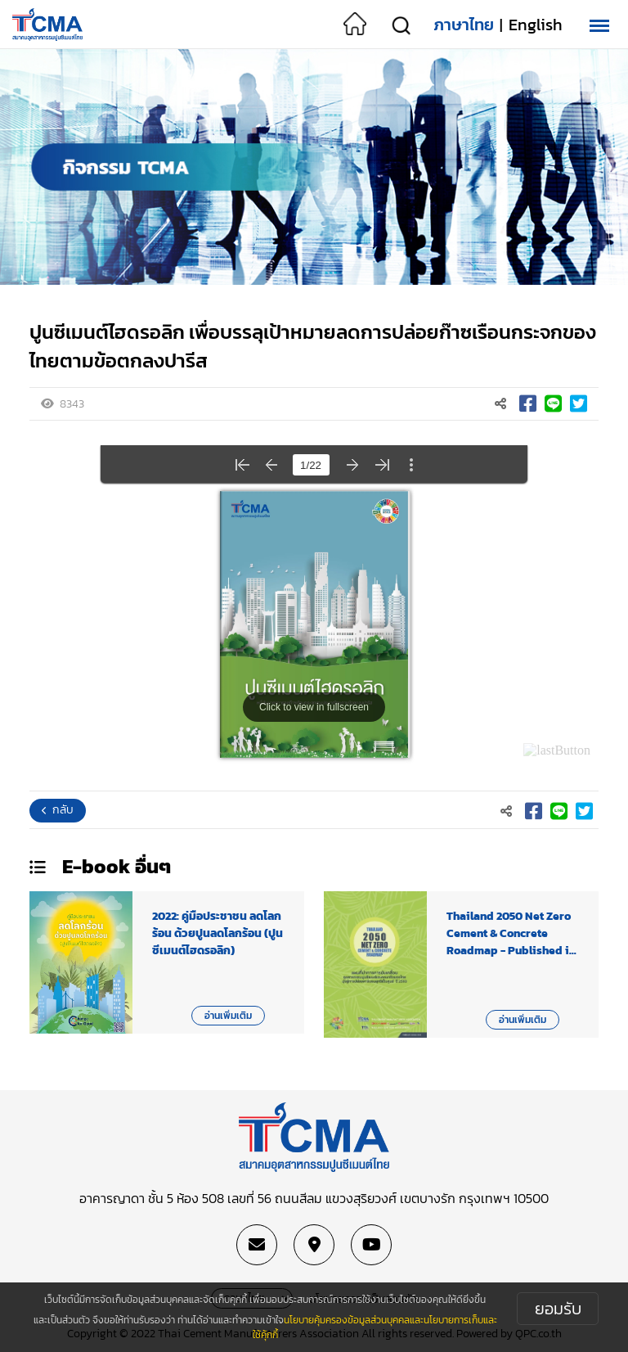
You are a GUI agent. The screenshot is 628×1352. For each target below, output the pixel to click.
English (536, 24)
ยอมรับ (558, 1308)
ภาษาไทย (463, 24)
